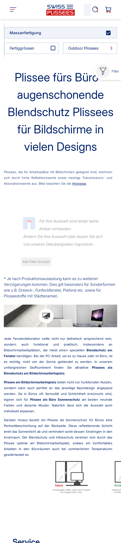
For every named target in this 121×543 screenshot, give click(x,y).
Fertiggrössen (22, 48)
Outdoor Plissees (83, 48)
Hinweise (79, 183)
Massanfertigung (25, 32)
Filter (107, 71)
